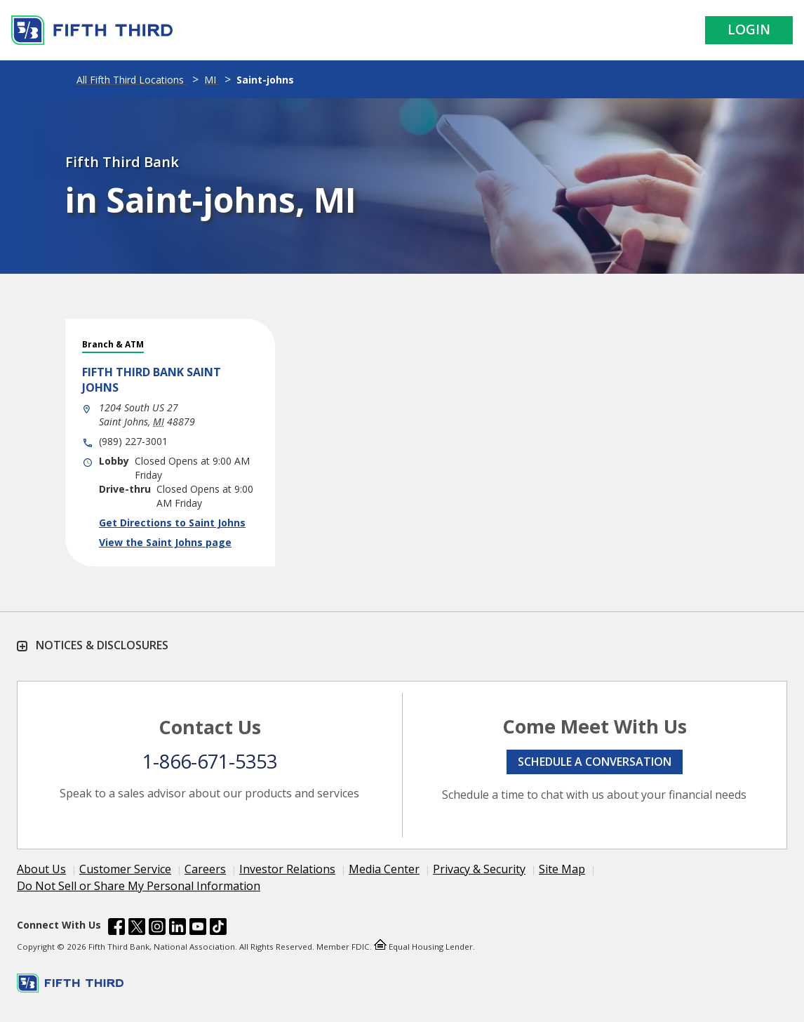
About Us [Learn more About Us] (41, 869)
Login (749, 29)
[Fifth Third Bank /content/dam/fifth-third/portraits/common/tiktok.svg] (218, 928)
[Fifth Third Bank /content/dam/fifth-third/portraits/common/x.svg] (136, 928)
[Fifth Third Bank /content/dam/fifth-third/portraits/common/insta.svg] (157, 928)
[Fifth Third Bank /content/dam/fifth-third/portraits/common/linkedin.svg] (177, 928)
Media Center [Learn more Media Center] (384, 869)
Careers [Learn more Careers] (205, 869)
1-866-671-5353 (209, 761)
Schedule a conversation (594, 761)
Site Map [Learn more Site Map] (562, 869)
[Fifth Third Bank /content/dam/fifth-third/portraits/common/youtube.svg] (197, 928)
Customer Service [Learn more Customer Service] (125, 869)
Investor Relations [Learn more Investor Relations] (287, 869)
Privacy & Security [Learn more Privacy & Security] (479, 869)
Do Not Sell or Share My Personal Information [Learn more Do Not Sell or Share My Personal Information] (138, 886)
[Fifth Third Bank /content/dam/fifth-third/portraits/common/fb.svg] (116, 928)
